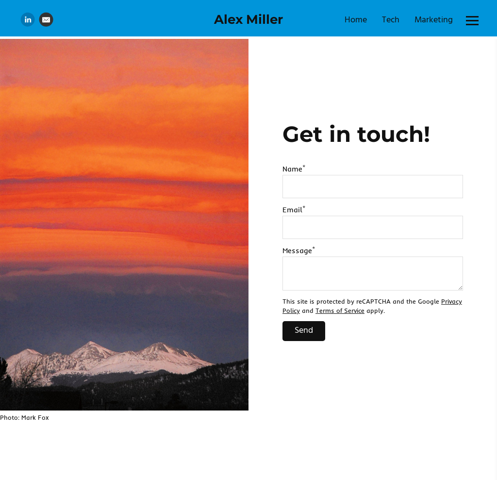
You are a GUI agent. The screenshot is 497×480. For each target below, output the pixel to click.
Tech (390, 20)
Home (356, 20)
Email (293, 209)
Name (293, 168)
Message (298, 250)
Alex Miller (248, 19)
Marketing (433, 20)
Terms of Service (339, 310)
